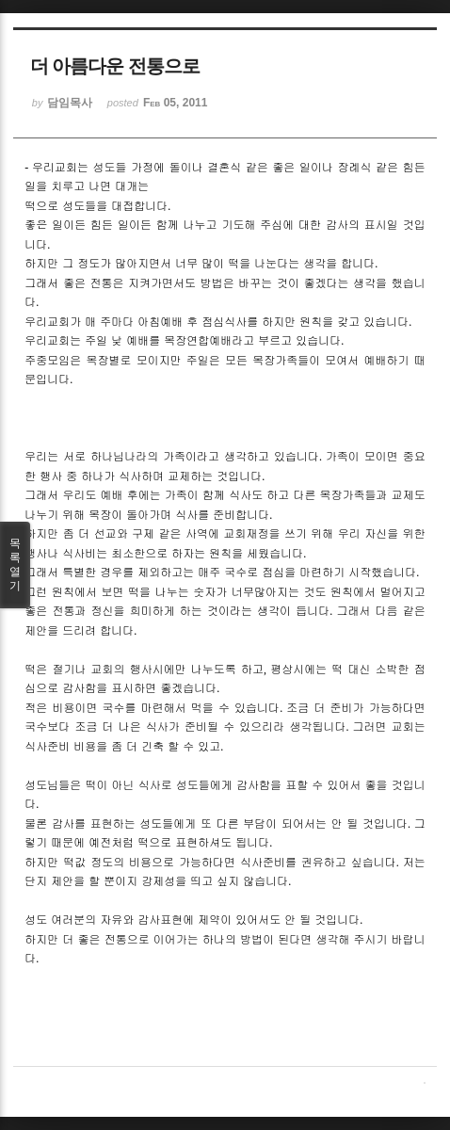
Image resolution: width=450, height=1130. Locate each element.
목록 (15, 565)
